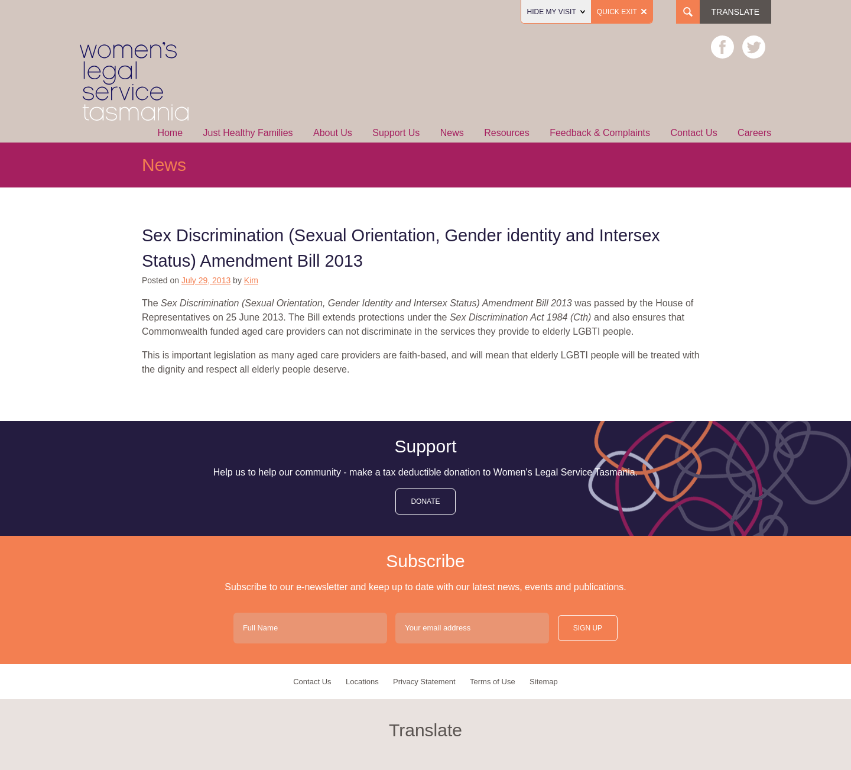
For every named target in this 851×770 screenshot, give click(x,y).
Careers (754, 133)
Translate (735, 12)
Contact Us (694, 133)
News (452, 133)
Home (170, 133)
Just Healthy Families (248, 133)
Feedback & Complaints (600, 133)
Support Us (396, 133)
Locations (362, 681)
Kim (251, 280)
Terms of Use (492, 681)
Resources (506, 133)
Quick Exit (622, 12)
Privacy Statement (424, 681)
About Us (332, 133)
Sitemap (544, 681)
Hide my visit (556, 12)
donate (425, 501)
